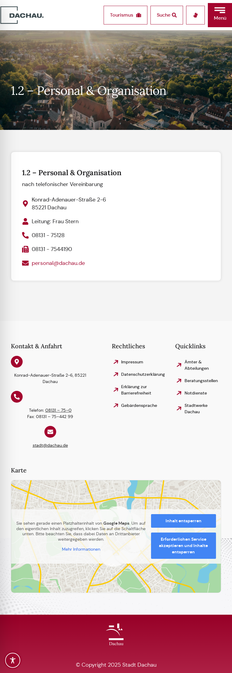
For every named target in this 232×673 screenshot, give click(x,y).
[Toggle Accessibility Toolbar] (13, 660)
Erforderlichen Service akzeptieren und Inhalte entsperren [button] (183, 545)
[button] (220, 15)
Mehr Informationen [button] (81, 549)
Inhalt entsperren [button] (183, 520)
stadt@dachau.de (50, 445)
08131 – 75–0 (58, 410)
